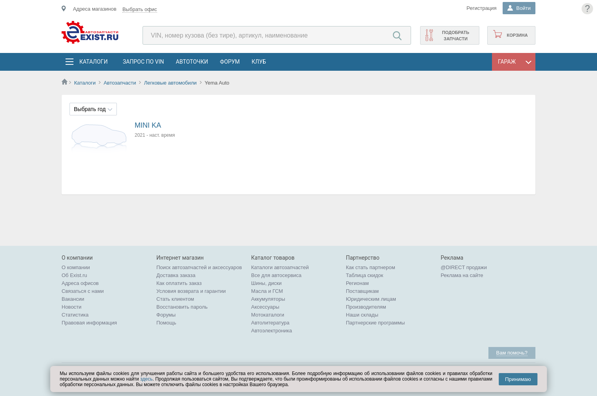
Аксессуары (265, 307)
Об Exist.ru (74, 275)
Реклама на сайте (462, 275)
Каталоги (93, 61)
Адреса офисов (80, 283)
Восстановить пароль (182, 307)
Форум (230, 61)
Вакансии (73, 299)
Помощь (166, 323)
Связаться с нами (83, 291)
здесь (146, 379)
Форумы (166, 315)
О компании (76, 267)
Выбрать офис (139, 9)
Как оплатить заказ (179, 283)
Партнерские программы (375, 323)
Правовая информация (89, 323)
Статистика (75, 315)
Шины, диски (266, 283)
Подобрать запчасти (455, 35)
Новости (71, 307)
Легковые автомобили (170, 83)
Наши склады (362, 315)
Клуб (259, 61)
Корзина (517, 35)
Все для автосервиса (276, 275)
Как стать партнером (370, 267)
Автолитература (270, 323)
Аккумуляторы (268, 299)
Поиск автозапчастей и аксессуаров (199, 267)
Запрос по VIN (143, 61)
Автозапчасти (119, 83)
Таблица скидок (364, 275)
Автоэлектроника (271, 331)
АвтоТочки (192, 61)
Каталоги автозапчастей (280, 267)
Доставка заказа (175, 275)
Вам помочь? (512, 353)
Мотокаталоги (267, 315)
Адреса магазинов (94, 9)
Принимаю (518, 379)
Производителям (366, 307)
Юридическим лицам (371, 299)
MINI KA (148, 125)
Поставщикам (362, 291)
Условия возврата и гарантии (191, 291)
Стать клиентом (175, 299)
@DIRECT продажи (464, 267)
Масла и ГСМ (267, 291)
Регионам (357, 283)
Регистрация (482, 8)
